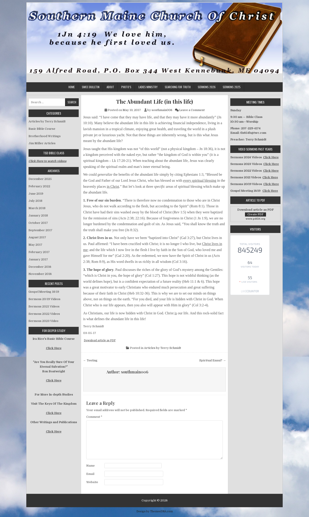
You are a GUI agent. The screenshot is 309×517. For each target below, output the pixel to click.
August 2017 (37, 237)
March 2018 (37, 208)
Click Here (54, 348)
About (110, 87)
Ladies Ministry (148, 87)
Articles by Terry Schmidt (162, 348)
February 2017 (39, 252)
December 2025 (40, 179)
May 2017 (35, 244)
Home (71, 87)
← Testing (90, 360)
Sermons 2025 (232, 87)
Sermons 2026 (207, 87)
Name (90, 465)
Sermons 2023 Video (43, 321)
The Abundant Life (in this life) (154, 101)
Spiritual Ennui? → (212, 360)
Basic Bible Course (42, 128)
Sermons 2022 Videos (44, 313)
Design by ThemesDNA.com (154, 511)
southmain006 (162, 110)
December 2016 (40, 266)
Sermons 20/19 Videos (44, 299)
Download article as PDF (100, 340)
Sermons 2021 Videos (44, 306)
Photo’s (126, 87)
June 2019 (36, 193)
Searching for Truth (178, 87)
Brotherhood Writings (45, 136)
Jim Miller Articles (42, 143)
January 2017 (38, 259)
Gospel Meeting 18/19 (44, 291)
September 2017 (40, 230)
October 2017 (38, 223)
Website (92, 482)
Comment (94, 416)
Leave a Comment (192, 110)
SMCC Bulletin (90, 87)
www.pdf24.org (255, 218)
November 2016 (40, 274)
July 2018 (35, 200)
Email (90, 474)
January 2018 (38, 215)
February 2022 (39, 186)
